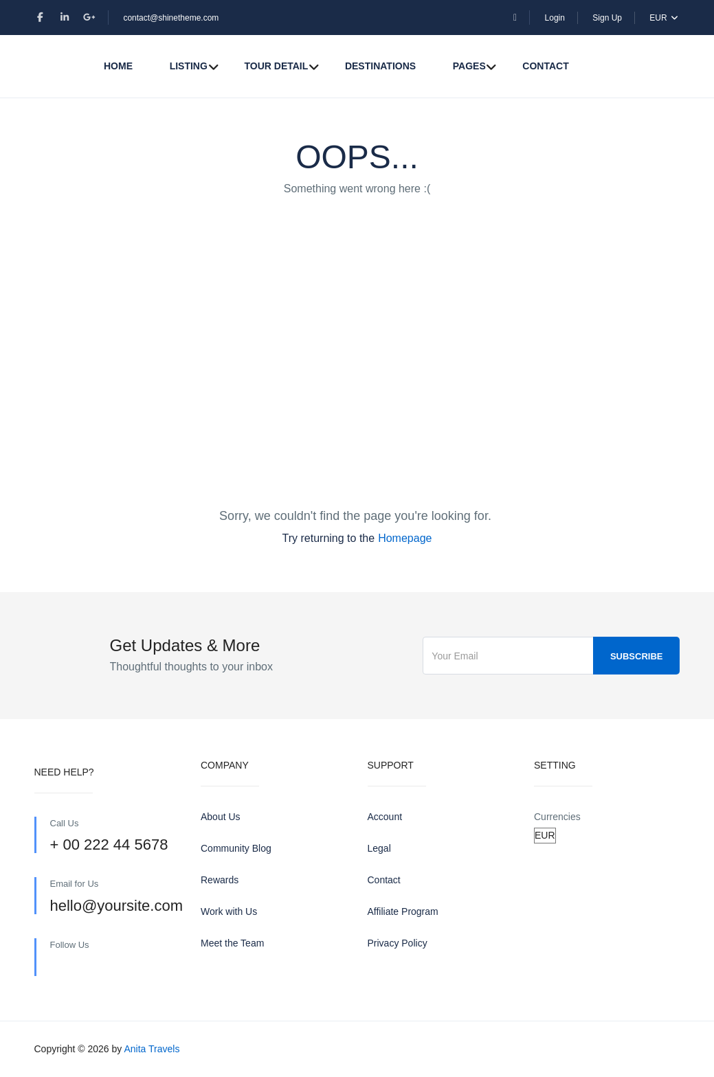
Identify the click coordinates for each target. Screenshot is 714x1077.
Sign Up (607, 18)
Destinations (380, 65)
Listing (189, 65)
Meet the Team (232, 943)
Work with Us (229, 911)
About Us (221, 816)
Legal (379, 848)
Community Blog (236, 848)
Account (385, 816)
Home (118, 65)
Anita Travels (151, 1048)
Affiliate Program (403, 911)
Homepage (405, 538)
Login (555, 18)
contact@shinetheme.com (171, 18)
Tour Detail (276, 65)
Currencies (557, 816)
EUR (664, 18)
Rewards (219, 879)
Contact (545, 65)
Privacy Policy (397, 943)
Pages (469, 65)
